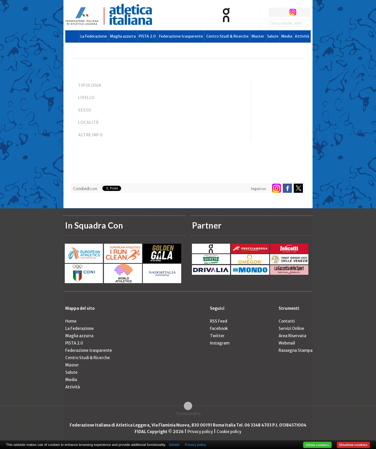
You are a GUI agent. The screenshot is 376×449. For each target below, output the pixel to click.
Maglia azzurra (123, 36)
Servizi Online (291, 328)
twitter (283, 12)
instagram (293, 12)
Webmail (287, 343)
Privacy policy (200, 431)
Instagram (220, 343)
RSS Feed (218, 321)
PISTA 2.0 (147, 36)
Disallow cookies (353, 445)
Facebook (219, 328)
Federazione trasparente (181, 36)
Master (257, 36)
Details (174, 445)
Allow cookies (317, 445)
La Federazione (93, 36)
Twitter (217, 335)
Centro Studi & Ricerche (227, 36)
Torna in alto (188, 413)
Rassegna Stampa (296, 350)
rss (302, 12)
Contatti (287, 321)
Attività (302, 36)
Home (71, 321)
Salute (272, 36)
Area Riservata (292, 335)
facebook (273, 12)
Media (286, 36)
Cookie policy (229, 431)
